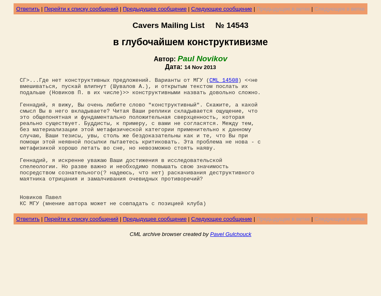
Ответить (28, 9)
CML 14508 (223, 81)
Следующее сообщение (221, 9)
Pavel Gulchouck (230, 260)
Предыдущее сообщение (155, 9)
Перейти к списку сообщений (81, 9)
